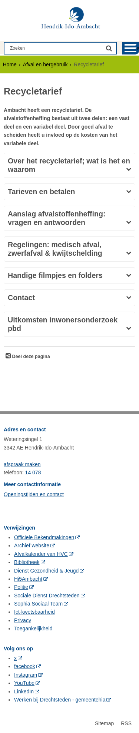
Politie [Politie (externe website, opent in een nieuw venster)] (21, 587)
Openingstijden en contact (34, 494)
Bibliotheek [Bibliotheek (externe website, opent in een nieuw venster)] (27, 562)
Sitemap (104, 723)
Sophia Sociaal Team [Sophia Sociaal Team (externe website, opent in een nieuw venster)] (38, 604)
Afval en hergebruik (45, 64)
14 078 (33, 472)
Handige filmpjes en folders (55, 275)
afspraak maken (22, 464)
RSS (126, 723)
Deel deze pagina (30, 356)
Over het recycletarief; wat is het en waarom (69, 165)
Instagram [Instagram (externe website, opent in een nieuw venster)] (25, 675)
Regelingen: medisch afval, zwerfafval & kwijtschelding (55, 249)
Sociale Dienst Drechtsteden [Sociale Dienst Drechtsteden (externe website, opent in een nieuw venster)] (47, 595)
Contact (21, 297)
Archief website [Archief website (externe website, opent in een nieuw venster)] (31, 545)
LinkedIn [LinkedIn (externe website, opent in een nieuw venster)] (24, 691)
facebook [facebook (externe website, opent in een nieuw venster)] (24, 666)
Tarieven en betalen (41, 192)
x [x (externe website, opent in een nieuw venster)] (15, 658)
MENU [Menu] (138, 48)
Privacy (22, 620)
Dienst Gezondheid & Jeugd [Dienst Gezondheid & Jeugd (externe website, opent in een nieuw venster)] (46, 571)
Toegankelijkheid (33, 628)
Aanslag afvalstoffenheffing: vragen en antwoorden (56, 218)
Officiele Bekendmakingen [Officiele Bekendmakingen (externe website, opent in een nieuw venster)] (44, 537)
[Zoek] (109, 48)
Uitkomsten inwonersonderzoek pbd (63, 324)
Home (10, 64)
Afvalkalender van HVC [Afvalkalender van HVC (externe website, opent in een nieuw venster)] (41, 554)
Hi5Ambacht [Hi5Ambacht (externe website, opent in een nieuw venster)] (28, 579)
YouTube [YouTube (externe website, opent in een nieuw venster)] (24, 683)
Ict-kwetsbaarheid (34, 612)
